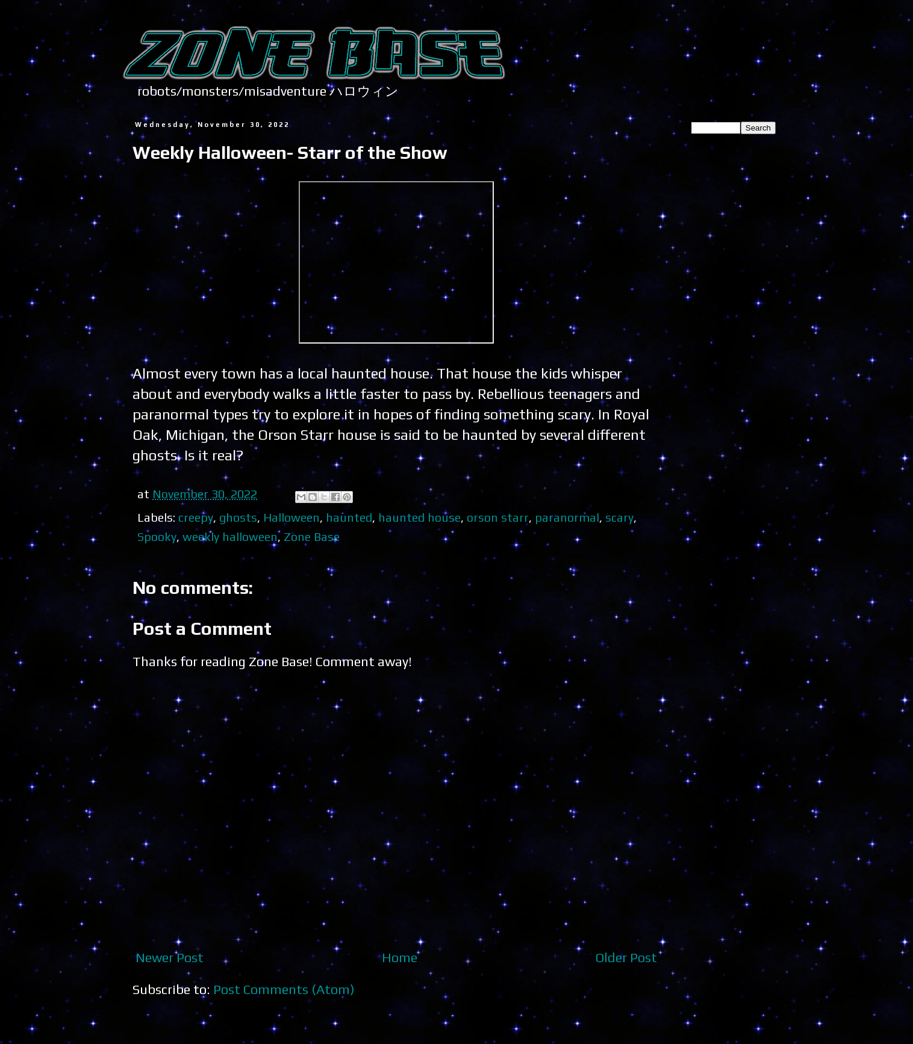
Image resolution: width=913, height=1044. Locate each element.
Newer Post (170, 957)
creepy (195, 517)
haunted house (419, 517)
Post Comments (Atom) (284, 989)
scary (619, 517)
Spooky (156, 536)
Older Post (626, 957)
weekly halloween (230, 536)
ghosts (238, 517)
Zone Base (312, 536)
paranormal (567, 517)
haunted (349, 517)
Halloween (291, 517)
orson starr (498, 517)
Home (399, 957)
